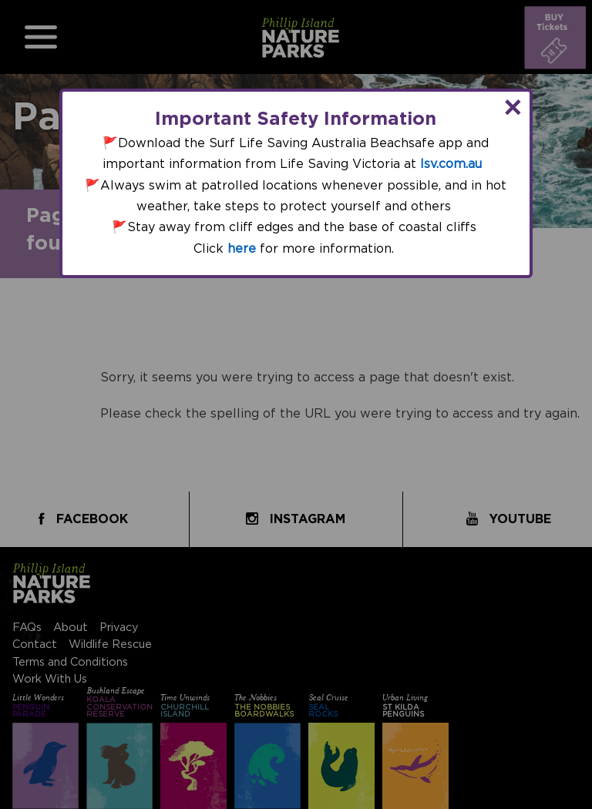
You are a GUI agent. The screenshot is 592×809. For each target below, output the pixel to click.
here (241, 249)
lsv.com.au (451, 164)
